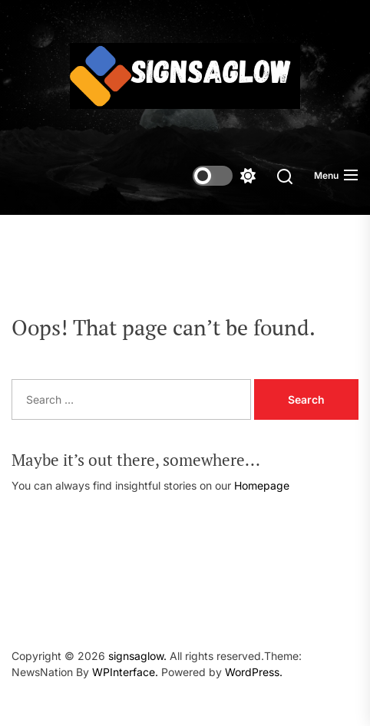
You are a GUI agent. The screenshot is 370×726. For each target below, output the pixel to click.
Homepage (261, 485)
